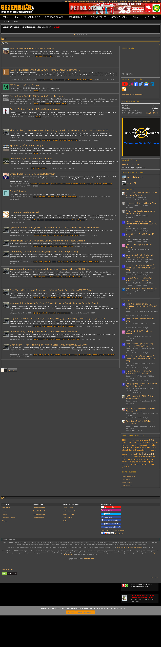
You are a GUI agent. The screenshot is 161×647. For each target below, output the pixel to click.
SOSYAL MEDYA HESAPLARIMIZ (129, 1)
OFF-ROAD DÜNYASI (54, 17)
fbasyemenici (14, 79)
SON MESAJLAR (128, 189)
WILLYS (101, 276)
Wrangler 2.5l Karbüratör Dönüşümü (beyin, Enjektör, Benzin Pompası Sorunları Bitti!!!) (54, 303)
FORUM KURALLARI (147, 1)
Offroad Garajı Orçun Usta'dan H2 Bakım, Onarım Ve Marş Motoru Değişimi (48, 241)
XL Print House (126, 479)
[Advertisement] (60, 381)
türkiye (130, 464)
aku (133, 440)
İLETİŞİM (157, 1)
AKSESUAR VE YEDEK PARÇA (137, 231)
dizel (142, 447)
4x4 (129, 440)
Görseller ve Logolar (8, 549)
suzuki (144, 462)
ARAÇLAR (130, 251)
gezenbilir (141, 450)
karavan (148, 453)
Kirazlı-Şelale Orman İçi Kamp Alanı (141, 203)
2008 (124, 440)
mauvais (13, 168)
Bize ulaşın (155, 609)
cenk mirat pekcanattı (138, 445)
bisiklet (136, 442)
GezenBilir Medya (88, 590)
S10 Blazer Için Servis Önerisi (24, 85)
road (151, 459)
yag (141, 464)
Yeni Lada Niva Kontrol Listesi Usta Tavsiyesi (32, 49)
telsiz (124, 464)
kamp (137, 453)
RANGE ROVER (89, 104)
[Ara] (156, 17)
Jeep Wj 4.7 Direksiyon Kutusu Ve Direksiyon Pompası (140, 410)
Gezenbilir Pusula (39, 539)
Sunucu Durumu (7, 601)
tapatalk (151, 462)
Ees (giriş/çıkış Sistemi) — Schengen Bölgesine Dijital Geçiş (141, 385)
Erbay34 (13, 197)
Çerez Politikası (68, 549)
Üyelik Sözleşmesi (69, 542)
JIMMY (12, 264)
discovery (135, 447)
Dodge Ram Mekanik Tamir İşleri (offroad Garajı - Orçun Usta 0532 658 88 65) (49, 345)
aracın (124, 442)
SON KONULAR (128, 300)
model (130, 457)
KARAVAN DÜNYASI (32, 17)
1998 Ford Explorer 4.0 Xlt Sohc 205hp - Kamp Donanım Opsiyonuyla (45, 70)
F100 (98, 339)
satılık (138, 462)
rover (124, 462)
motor (149, 457)
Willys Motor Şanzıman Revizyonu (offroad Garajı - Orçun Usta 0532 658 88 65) (50, 269)
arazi (130, 442)
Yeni (16, 17)
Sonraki (11, 405)
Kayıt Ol (15, 21)
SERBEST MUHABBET (134, 393)
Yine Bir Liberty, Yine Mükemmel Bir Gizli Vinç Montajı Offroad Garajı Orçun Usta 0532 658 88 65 (59, 130)
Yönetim (4, 542)
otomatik (138, 459)
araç (151, 439)
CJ (96, 235)
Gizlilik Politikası (68, 546)
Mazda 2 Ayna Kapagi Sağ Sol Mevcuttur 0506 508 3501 (139, 279)
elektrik (125, 450)
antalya (145, 440)
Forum (6, 17)
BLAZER (58, 90)
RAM (27, 357)
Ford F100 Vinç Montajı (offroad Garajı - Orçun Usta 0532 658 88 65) (44, 331)
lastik (124, 457)
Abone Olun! (112, 565)
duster (153, 447)
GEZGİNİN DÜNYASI (77, 17)
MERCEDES (59, 153)
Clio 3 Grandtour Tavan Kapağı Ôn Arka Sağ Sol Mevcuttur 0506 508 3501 (140, 267)
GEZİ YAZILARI (118, 17)
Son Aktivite (5, 21)
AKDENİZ (129, 218)
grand (124, 454)
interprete (13, 140)
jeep (130, 454)
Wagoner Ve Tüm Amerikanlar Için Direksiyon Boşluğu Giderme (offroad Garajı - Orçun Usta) (57, 318)
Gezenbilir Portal (38, 549)
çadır (142, 442)
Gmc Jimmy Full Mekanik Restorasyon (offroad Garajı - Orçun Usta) (44, 252)
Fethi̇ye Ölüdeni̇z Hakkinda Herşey (141, 288)
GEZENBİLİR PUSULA (68, 1)
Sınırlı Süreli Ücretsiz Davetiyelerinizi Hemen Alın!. (142, 630)
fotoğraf (132, 450)
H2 (91, 246)
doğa (147, 447)
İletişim (4, 552)
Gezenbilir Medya (39, 546)
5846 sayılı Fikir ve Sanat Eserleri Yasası (130, 579)
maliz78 (13, 90)
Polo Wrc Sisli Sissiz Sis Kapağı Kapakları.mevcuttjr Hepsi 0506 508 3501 (141, 223)
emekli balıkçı (134, 164)
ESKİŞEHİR (130, 207)
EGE (127, 295)
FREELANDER (69, 168)
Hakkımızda (6, 539)
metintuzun (14, 117)
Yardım (65, 552)
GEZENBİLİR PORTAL (82, 1)
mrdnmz (13, 220)
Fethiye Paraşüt (151, 113)
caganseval (14, 104)
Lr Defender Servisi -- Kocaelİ (24, 212)
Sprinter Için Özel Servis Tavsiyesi (27, 145)
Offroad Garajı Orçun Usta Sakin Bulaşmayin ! (33, 174)
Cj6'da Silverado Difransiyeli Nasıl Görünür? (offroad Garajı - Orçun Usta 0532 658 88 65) (54, 227)
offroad (130, 459)
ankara (138, 440)
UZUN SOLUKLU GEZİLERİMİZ (137, 199)
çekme (148, 442)
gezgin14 (125, 164)
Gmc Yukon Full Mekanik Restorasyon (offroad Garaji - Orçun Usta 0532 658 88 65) (51, 290)
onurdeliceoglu (135, 177)
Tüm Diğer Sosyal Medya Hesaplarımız (113, 562)
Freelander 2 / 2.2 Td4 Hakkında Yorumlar (31, 158)
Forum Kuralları (68, 539)
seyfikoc (13, 183)
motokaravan (139, 457)
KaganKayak (14, 56)
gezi (148, 450)
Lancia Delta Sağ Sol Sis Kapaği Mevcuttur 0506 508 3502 (139, 256)
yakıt (146, 464)
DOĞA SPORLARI (99, 17)
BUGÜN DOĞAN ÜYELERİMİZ (133, 173)
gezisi (153, 450)
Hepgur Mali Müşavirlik (129, 476)
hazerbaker (14, 153)
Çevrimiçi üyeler (129, 160)
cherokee (152, 445)
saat (129, 462)
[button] (11, 17)
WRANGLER (90, 313)
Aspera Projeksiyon (127, 485)
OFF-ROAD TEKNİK (32, 186)
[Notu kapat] (156, 616)
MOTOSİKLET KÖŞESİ (134, 430)
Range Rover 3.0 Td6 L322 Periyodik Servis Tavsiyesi (36, 96)
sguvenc (131, 183)
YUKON (102, 298)
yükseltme (126, 467)
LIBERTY (97, 140)
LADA (71, 56)
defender (126, 447)
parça (145, 459)
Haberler (5, 546)
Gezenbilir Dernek (39, 542)
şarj (133, 462)
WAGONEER (96, 326)
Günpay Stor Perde (127, 482)
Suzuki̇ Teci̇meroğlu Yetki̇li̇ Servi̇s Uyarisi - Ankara (35, 109)
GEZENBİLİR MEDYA (111, 1)
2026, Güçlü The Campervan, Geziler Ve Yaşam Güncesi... (141, 194)
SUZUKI (59, 117)
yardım (151, 464)
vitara (136, 464)
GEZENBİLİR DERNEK (97, 1)
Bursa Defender (18, 191)
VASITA (111, 79)
